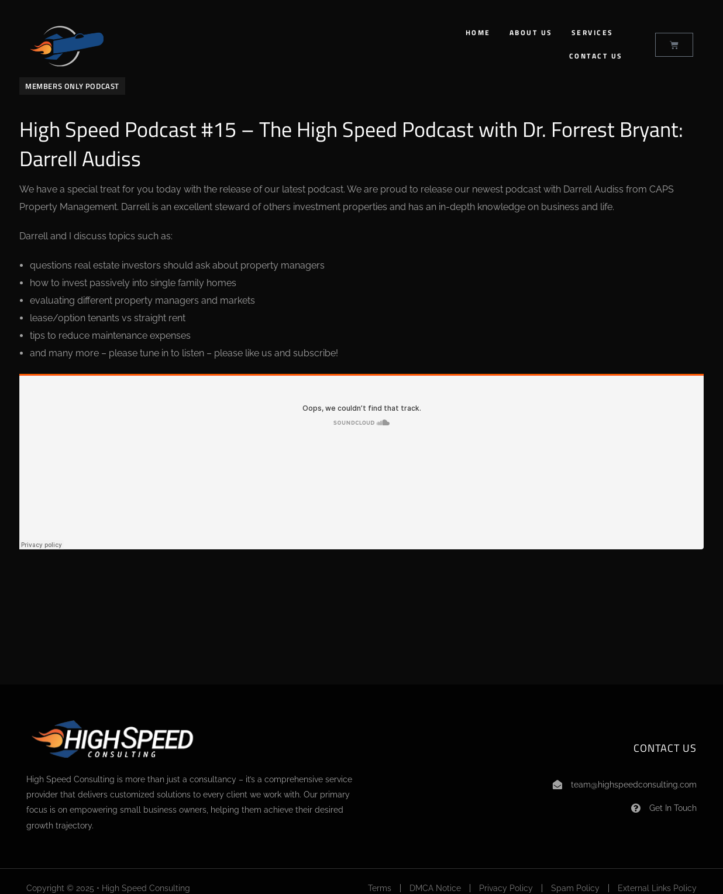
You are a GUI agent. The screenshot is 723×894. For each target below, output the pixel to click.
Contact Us (596, 55)
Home (478, 32)
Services (592, 32)
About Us (531, 32)
